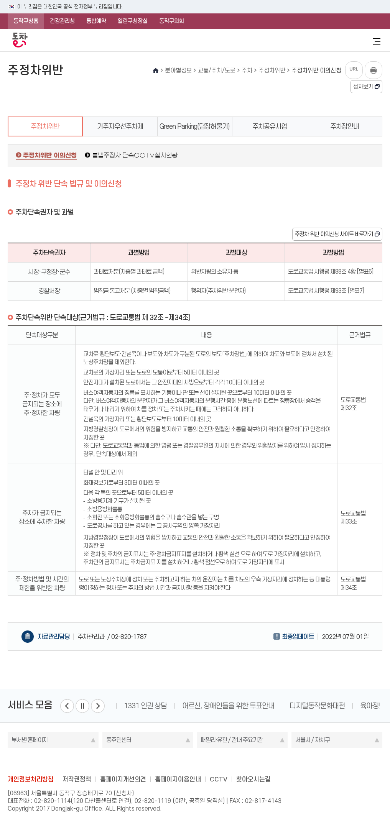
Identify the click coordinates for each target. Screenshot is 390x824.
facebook (165, 761)
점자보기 (363, 86)
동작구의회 (171, 21)
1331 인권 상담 (145, 705)
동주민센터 (118, 740)
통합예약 (96, 21)
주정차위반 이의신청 (49, 155)
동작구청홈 (25, 21)
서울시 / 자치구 (312, 740)
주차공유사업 (269, 126)
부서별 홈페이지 (30, 740)
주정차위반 (45, 126)
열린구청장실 (133, 21)
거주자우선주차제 (120, 126)
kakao (210, 761)
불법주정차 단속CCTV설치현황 (135, 155)
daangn (240, 761)
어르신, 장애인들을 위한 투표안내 (228, 705)
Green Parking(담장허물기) (195, 126)
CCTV (218, 779)
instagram (195, 761)
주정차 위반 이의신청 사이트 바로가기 (334, 234)
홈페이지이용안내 (178, 779)
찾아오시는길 (253, 779)
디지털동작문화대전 (317, 705)
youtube (225, 761)
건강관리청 (62, 21)
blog (150, 761)
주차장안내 (344, 126)
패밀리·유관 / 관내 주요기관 (232, 740)
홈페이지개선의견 (123, 779)
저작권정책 (77, 779)
